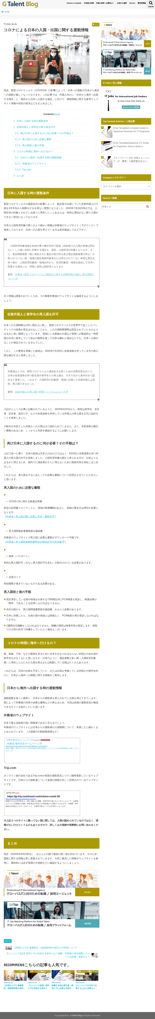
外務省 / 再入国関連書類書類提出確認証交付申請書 (34, 541)
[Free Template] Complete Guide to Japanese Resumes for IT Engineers (131, 130)
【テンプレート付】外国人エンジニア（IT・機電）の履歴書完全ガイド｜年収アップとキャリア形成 (131, 160)
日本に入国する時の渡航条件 (30, 121)
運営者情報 (142, 3)
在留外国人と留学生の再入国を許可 (34, 127)
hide (57, 114)
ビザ (9, 941)
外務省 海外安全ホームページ (19, 740)
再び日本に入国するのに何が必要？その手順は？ (44, 133)
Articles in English (74, 3)
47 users (35, 740)
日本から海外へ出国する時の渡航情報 (38, 157)
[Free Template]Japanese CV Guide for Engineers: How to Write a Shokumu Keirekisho (131, 145)
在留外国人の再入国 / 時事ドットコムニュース (40, 392)
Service (132, 3)
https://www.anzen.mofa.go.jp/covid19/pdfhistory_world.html (26, 746)
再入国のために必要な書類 (33, 139)
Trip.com (23, 169)
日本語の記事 (89, 3)
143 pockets (44, 740)
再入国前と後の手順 (29, 145)
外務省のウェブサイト (30, 163)
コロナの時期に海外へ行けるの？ (33, 151)
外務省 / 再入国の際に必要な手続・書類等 (29, 516)
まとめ (18, 175)
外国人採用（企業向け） (105, 3)
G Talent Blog (76, 1015)
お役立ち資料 (122, 3)
